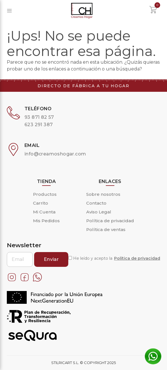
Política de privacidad (110, 220)
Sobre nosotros (103, 194)
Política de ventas (105, 229)
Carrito (40, 203)
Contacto (96, 203)
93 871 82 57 (39, 117)
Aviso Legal (98, 212)
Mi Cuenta (44, 212)
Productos (45, 194)
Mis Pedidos (46, 220)
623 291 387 (38, 124)
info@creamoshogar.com (55, 154)
